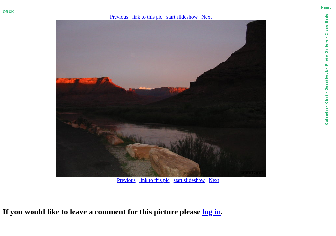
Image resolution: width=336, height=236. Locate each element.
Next (206, 17)
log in (211, 211)
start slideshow (182, 17)
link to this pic (147, 17)
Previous (119, 17)
